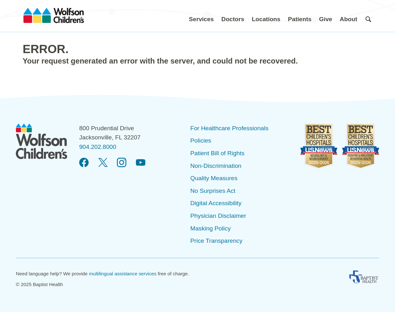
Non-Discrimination (215, 165)
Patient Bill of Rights (217, 153)
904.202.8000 (97, 147)
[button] (201, 15)
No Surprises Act (212, 190)
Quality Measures (214, 178)
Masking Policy (210, 228)
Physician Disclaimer (218, 215)
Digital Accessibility (215, 203)
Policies (200, 140)
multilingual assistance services (122, 273)
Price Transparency (216, 240)
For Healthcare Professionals (229, 128)
